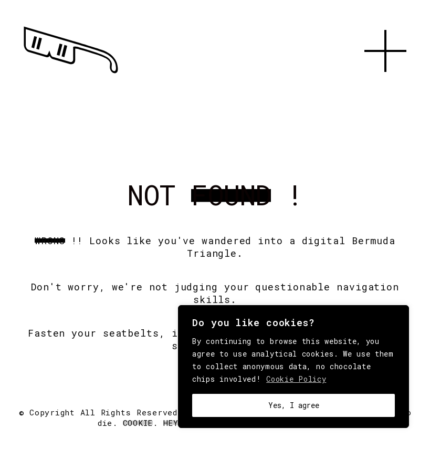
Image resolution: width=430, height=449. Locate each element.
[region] (293, 366)
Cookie (138, 422)
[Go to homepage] (71, 73)
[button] (385, 84)
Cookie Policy (296, 379)
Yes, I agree (293, 405)
